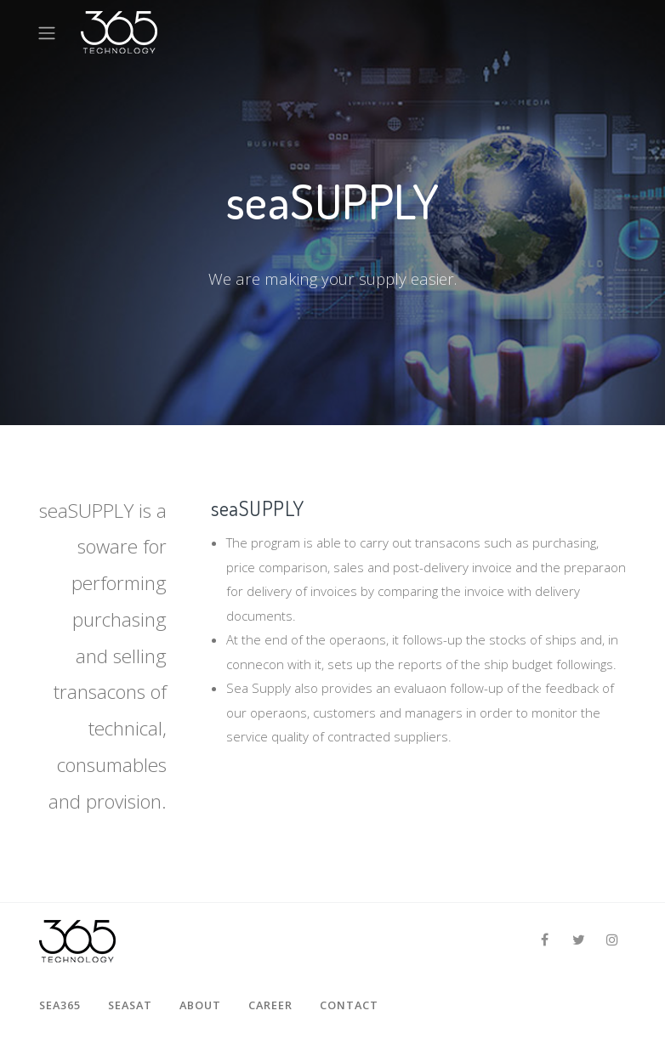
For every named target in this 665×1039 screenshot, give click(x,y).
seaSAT (130, 1005)
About (200, 1005)
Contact (349, 1005)
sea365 (60, 1005)
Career (270, 1005)
